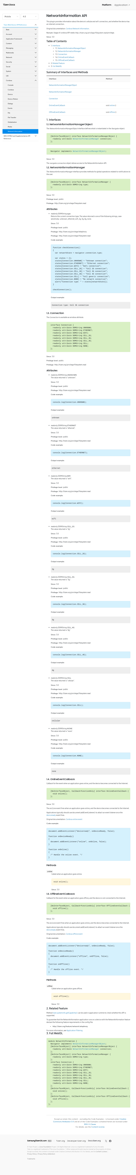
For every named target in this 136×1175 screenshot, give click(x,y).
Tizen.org (60, 1141)
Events (10, 108)
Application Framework (21, 39)
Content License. (101, 1151)
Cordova (21, 80)
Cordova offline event (74, 934)
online (112, 105)
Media (10, 127)
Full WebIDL (57, 66)
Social (21, 66)
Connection (62, 54)
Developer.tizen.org (76, 1141)
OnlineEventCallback (66, 57)
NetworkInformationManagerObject (72, 48)
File (9, 113)
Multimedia (21, 53)
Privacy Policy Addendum (46, 1154)
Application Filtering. (75, 1030)
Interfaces (56, 45)
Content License (97, 1127)
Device (10, 94)
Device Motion (13, 99)
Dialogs (10, 104)
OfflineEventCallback (66, 60)
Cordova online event (74, 819)
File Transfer (12, 117)
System (21, 71)
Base (21, 29)
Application (122, 5)
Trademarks (31, 1159)
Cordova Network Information (77, 28)
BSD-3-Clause (90, 1124)
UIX (21, 76)
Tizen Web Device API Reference (20, 25)
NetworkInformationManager (69, 51)
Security (21, 62)
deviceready (51, 815)
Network (21, 57)
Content (21, 43)
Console (10, 85)
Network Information (15, 131)
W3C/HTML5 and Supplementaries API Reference (20, 137)
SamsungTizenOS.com (37, 1141)
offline (112, 112)
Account (21, 34)
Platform (106, 5)
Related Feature (58, 63)
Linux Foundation (45, 1147)
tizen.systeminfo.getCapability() (65, 1013)
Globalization (12, 122)
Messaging (21, 48)
